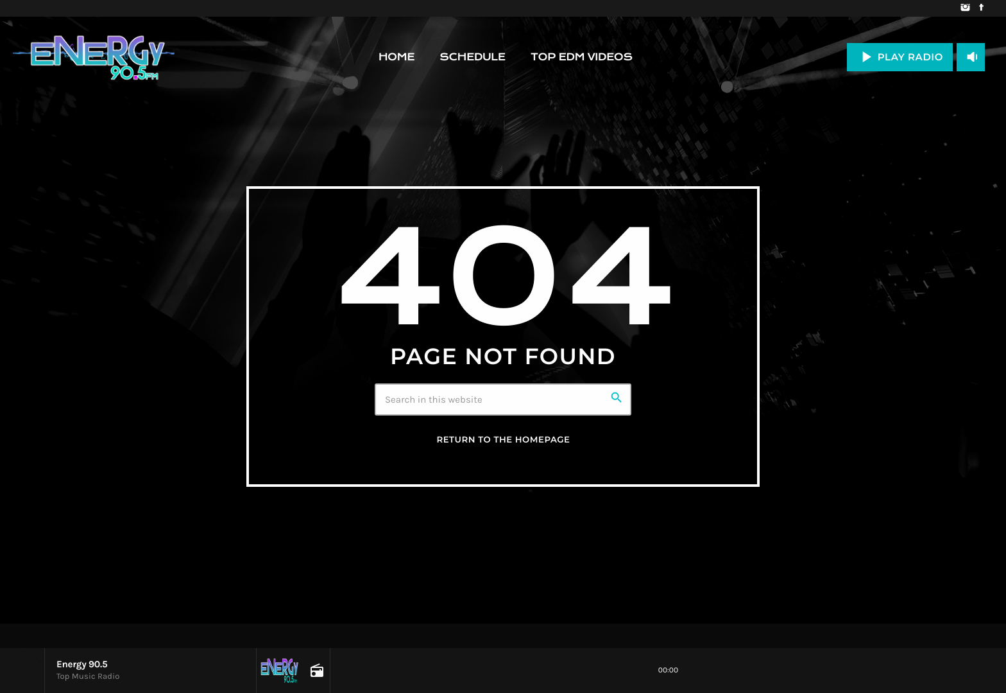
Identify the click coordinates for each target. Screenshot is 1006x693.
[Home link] (94, 57)
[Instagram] (965, 8)
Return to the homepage (503, 440)
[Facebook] (981, 8)
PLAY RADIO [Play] (900, 57)
